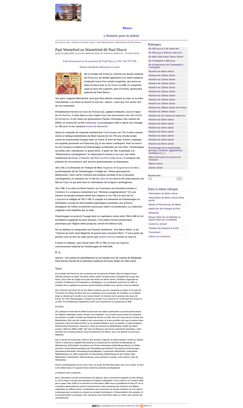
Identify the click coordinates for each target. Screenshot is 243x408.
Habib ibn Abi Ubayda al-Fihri (164, 208)
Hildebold (153, 212)
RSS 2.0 (145, 405)
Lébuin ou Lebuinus (159, 236)
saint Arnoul (106, 178)
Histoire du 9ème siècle (161, 71)
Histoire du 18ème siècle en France (167, 107)
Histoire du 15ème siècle (161, 95)
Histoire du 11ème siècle (161, 79)
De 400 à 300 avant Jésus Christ (165, 56)
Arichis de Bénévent (96, 126)
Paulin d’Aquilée (80, 158)
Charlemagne (110, 132)
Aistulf (138, 115)
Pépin (66, 182)
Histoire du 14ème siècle (161, 91)
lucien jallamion (86, 53)
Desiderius (63, 119)
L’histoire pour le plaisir (121, 36)
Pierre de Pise (101, 158)
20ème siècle (155, 163)
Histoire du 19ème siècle (161, 111)
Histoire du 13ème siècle (161, 87)
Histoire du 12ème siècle (161, 83)
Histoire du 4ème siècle (161, 127)
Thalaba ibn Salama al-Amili (163, 228)
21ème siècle (155, 167)
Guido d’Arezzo (107, 236)
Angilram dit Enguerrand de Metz (121, 167)
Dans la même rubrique (163, 189)
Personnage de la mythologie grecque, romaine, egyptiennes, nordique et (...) (165, 150)
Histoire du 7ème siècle (161, 139)
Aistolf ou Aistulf (157, 224)
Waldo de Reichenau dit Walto (164, 204)
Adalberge (90, 122)
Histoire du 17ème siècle (161, 103)
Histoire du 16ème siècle (161, 99)
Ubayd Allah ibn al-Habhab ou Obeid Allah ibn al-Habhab (164, 218)
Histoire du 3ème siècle (161, 123)
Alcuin (119, 158)
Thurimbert (154, 232)
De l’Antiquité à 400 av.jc (161, 60)
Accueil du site (62, 42)
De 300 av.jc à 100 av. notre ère (165, 52)
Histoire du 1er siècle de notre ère (166, 115)
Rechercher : (155, 175)
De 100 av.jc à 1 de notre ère (163, 48)
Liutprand (60, 199)
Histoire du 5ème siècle (161, 131)
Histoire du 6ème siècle (161, 135)
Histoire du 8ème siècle (83, 42)
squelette (106, 405)
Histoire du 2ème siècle (161, 119)
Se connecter (119, 405)
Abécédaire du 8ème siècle (163, 193)
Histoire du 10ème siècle (161, 75)
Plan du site (133, 405)
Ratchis (66, 115)
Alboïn (114, 85)
